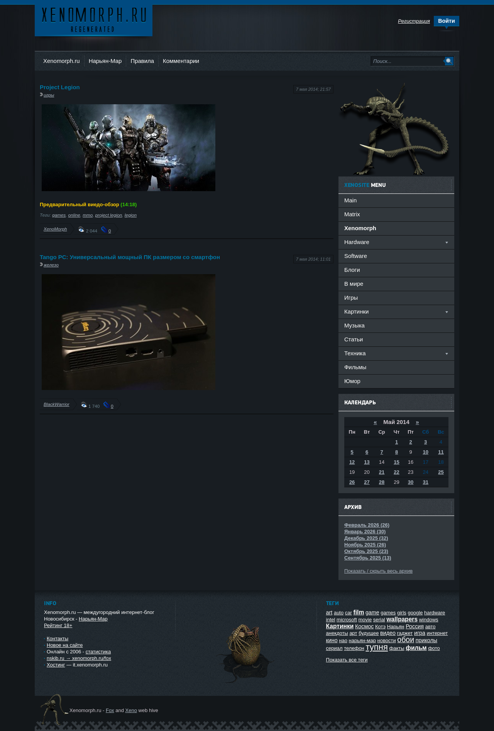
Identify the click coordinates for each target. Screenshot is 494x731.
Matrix (352, 214)
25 (440, 472)
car (348, 613)
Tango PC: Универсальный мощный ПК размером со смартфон (130, 257)
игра (419, 633)
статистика (98, 652)
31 (425, 482)
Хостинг (56, 665)
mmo (88, 214)
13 (366, 462)
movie (365, 619)
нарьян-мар (362, 640)
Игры (351, 297)
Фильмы (355, 367)
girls (401, 613)
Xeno (131, 710)
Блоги (352, 269)
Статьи (353, 339)
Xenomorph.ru (61, 61)
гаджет (405, 633)
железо (51, 264)
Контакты (57, 638)
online (74, 214)
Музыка (354, 325)
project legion (108, 214)
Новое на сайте (65, 645)
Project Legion (60, 87)
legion (131, 214)
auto (338, 613)
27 (366, 482)
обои (405, 639)
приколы (426, 640)
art (329, 612)
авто (430, 626)
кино (332, 640)
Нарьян (395, 626)
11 (440, 452)
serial (379, 619)
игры (49, 94)
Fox (110, 710)
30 (410, 482)
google (415, 613)
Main (350, 200)
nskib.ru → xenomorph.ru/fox (79, 658)
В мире (353, 283)
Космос (364, 626)
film (359, 612)
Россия (415, 626)
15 (396, 462)
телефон (354, 648)
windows (428, 619)
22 (396, 472)
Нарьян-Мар (105, 61)
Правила (142, 61)
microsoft (347, 619)
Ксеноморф (93, 19)
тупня (376, 647)
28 (381, 482)
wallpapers (402, 619)
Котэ (380, 626)
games (59, 214)
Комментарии (181, 61)
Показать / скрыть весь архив (378, 571)
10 (425, 452)
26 (352, 482)
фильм (416, 648)
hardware (434, 613)
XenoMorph (55, 228)
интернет (437, 633)
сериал (334, 648)
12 (352, 462)
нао (343, 640)
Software (355, 256)
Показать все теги (347, 660)
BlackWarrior (56, 404)
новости (386, 640)
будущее (369, 633)
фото (434, 648)
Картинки (340, 626)
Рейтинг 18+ (58, 625)
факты (396, 648)
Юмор (352, 381)
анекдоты (337, 633)
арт (353, 633)
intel (330, 619)
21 (381, 472)
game (372, 612)
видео (388, 633)
